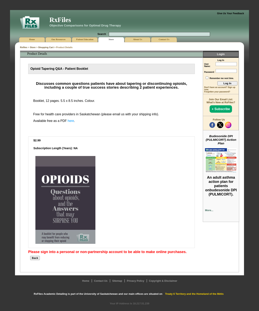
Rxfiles (23, 47)
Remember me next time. (222, 78)
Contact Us (101, 280)
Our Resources (58, 39)
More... (209, 210)
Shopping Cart (46, 47)
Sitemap (117, 280)
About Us (137, 39)
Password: (209, 72)
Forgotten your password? (217, 92)
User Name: (207, 65)
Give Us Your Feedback (230, 13)
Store (33, 47)
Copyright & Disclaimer (163, 280)
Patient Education (84, 39)
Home (85, 280)
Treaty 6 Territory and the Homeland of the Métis (194, 293)
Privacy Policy (135, 280)
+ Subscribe (221, 109)
